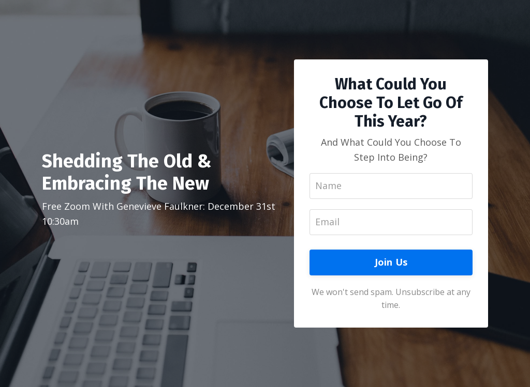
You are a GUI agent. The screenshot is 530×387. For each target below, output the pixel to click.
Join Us (391, 262)
